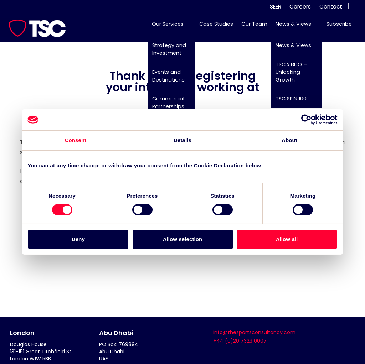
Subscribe (335, 27)
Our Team (251, 27)
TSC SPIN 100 (287, 102)
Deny (78, 239)
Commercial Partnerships (165, 106)
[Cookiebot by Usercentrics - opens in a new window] (306, 119)
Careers (300, 6)
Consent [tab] (76, 140)
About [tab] (289, 140)
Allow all (287, 239)
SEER (275, 6)
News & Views (290, 27)
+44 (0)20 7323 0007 (240, 340)
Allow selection (182, 239)
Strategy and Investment (165, 52)
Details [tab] (182, 140)
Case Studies (213, 27)
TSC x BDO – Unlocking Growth (287, 75)
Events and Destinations (165, 79)
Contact (330, 6)
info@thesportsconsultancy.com (254, 332)
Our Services (164, 27)
